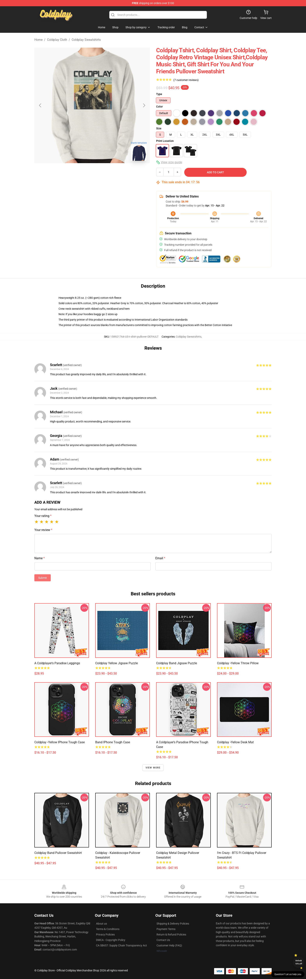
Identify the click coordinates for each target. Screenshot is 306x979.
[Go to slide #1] (82, 172)
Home (38, 40)
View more (153, 767)
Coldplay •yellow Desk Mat (235, 742)
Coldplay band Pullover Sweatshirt (58, 853)
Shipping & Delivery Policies (173, 923)
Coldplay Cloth (57, 40)
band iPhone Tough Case (112, 742)
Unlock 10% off (298, 962)
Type (159, 94)
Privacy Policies (105, 934)
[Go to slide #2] (102, 172)
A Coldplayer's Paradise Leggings (57, 663)
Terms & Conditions (107, 929)
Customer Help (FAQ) (169, 945)
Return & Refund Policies (171, 934)
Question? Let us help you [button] (287, 974)
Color (159, 106)
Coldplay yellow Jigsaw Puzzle (116, 663)
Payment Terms (166, 929)
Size (158, 128)
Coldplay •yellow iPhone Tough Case (59, 742)
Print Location (165, 140)
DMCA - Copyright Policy (110, 940)
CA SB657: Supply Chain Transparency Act (121, 945)
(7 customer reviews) (186, 80)
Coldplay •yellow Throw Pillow (238, 663)
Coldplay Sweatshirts (86, 40)
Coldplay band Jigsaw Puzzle (176, 663)
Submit (42, 577)
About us (101, 923)
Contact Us (163, 940)
